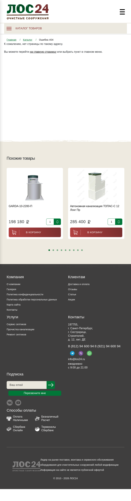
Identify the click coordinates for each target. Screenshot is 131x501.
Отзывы (73, 289)
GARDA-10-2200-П (20, 206)
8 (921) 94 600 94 (83, 358)
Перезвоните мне (35, 405)
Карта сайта (14, 309)
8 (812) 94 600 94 (83, 352)
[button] (49, 250)
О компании (14, 284)
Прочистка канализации (22, 334)
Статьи (72, 294)
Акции (72, 299)
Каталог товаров (24, 28)
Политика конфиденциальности (27, 294)
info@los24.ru (76, 371)
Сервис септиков (18, 329)
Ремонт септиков (18, 339)
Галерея (12, 289)
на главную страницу (43, 51)
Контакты (13, 314)
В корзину (25, 232)
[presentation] (10, 250)
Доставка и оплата (80, 284)
